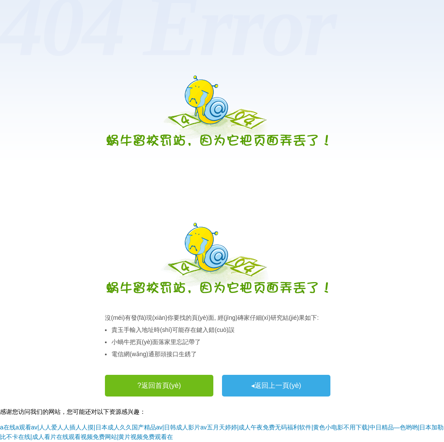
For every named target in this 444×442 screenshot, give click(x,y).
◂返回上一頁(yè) (276, 385)
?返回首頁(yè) (159, 385)
